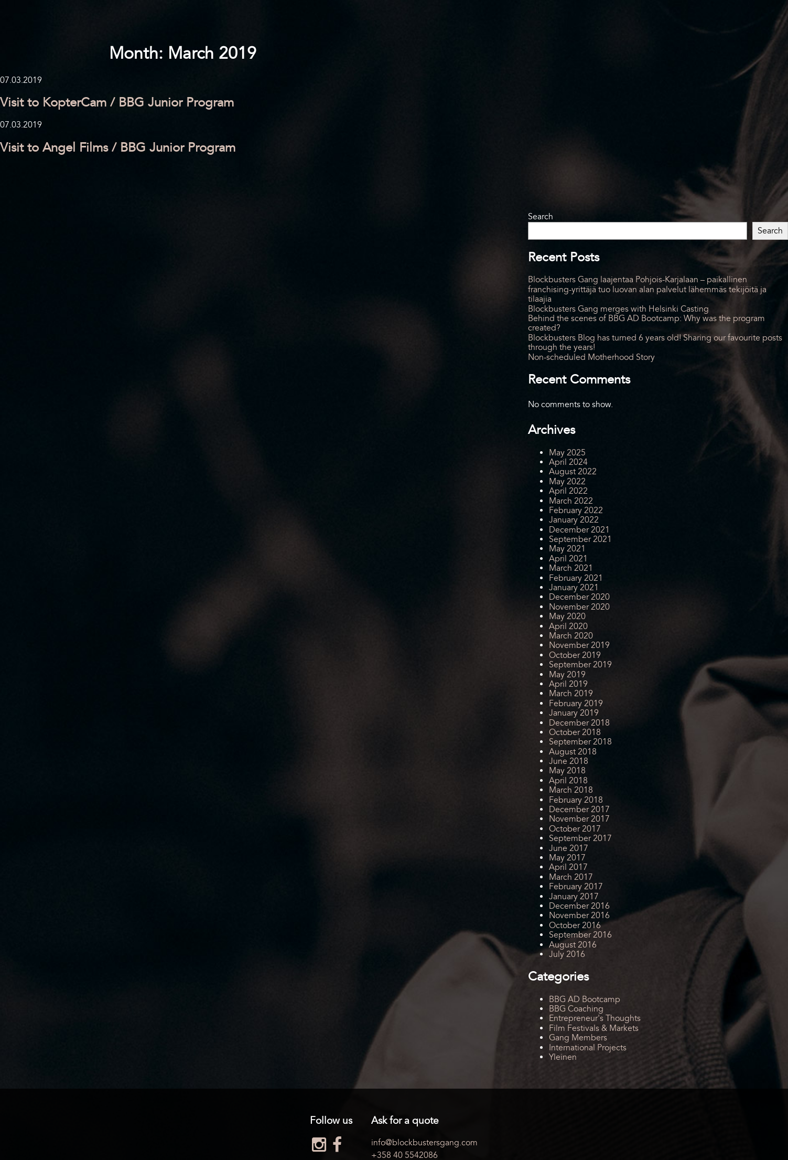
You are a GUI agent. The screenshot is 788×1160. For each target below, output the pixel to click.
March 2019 (571, 693)
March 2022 (571, 501)
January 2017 (574, 896)
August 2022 (573, 471)
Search (540, 216)
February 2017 (576, 886)
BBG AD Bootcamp (584, 999)
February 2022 (576, 510)
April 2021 (568, 559)
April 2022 (568, 491)
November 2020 (579, 607)
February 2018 (576, 800)
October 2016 (575, 925)
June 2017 (568, 848)
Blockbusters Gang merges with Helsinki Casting (618, 309)
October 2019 (575, 655)
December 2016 (579, 906)
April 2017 (568, 867)
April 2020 (568, 626)
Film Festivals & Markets (594, 1028)
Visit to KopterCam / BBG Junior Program (117, 102)
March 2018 (571, 790)
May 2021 (567, 549)
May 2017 (567, 858)
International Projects (588, 1047)
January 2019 (574, 713)
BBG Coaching (576, 1009)
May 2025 (567, 453)
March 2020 (571, 636)
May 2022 (567, 481)
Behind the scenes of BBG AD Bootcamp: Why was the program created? (646, 323)
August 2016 (573, 945)
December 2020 (579, 597)
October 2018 (575, 732)
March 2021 (571, 568)
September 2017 (580, 838)
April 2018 (568, 780)
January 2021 (574, 587)
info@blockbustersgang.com (424, 1142)
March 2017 (571, 877)
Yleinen (563, 1057)
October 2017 (575, 829)
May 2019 (567, 674)
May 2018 (567, 770)
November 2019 (579, 645)
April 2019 (568, 684)
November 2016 (579, 915)
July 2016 (567, 954)
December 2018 (579, 723)
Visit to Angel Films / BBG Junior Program (117, 147)
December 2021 (579, 530)
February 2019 (576, 703)
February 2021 (576, 578)
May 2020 (567, 616)
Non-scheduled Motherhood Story (591, 357)
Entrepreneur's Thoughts (595, 1018)
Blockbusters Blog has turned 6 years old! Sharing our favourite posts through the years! (655, 343)
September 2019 (580, 664)
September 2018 (580, 742)
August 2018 (573, 752)
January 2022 (574, 520)
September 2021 (580, 539)
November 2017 (579, 819)
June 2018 (568, 761)
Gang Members (578, 1038)
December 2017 (579, 809)
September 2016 (580, 935)
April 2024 (568, 462)
